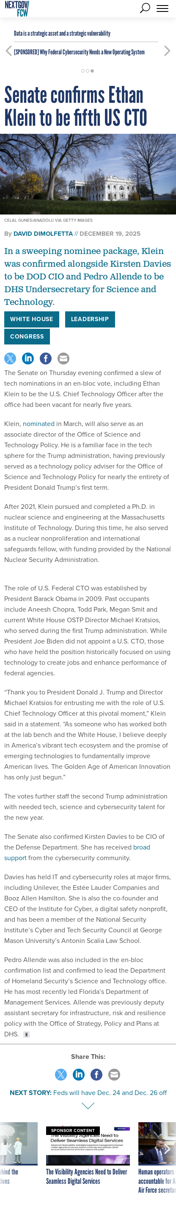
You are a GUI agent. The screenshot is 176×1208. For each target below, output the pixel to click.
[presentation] (9, 1158)
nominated (39, 424)
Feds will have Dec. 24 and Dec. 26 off (110, 1093)
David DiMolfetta (43, 233)
